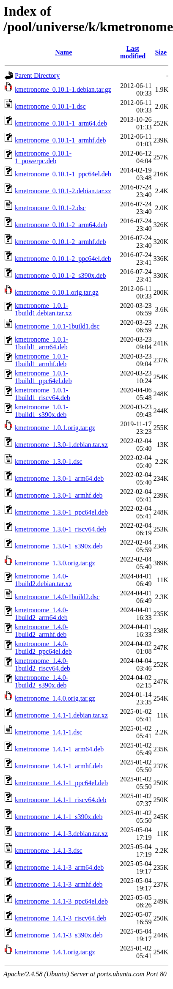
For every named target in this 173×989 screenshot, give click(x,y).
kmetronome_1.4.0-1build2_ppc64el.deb (43, 647)
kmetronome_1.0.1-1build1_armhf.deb (41, 360)
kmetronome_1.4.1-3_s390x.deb (59, 935)
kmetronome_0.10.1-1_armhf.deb (60, 140)
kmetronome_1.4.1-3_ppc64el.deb (61, 901)
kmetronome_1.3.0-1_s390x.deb (59, 546)
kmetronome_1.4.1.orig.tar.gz (55, 952)
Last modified (133, 52)
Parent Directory (37, 75)
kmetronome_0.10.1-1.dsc (50, 106)
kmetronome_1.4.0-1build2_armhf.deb (41, 630)
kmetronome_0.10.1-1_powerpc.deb (43, 157)
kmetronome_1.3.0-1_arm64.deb (59, 478)
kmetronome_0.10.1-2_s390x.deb (60, 275)
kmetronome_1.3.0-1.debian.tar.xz (61, 444)
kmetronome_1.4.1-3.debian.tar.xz (61, 833)
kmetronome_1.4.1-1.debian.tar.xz (61, 715)
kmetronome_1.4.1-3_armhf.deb (59, 884)
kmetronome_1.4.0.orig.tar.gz (55, 698)
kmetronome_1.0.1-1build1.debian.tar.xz (43, 309)
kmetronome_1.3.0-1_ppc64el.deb (61, 512)
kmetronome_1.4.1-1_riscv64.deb (60, 799)
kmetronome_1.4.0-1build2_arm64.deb (41, 613)
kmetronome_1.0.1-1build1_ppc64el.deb (43, 377)
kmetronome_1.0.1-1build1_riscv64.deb (42, 393)
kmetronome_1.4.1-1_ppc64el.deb (61, 782)
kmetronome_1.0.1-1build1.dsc (57, 326)
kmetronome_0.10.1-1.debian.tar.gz (63, 89)
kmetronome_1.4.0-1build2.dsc (57, 596)
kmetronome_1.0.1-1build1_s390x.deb (41, 410)
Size (161, 52)
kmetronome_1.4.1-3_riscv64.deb (60, 918)
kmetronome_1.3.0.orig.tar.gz (55, 563)
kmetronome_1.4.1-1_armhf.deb (59, 766)
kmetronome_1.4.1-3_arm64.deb (59, 867)
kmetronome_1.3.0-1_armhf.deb (59, 495)
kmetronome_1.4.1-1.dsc (48, 732)
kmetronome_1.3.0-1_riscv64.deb (60, 529)
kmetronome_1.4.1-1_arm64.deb (59, 749)
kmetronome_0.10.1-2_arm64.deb (61, 224)
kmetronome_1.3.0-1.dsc (48, 461)
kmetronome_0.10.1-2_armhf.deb (60, 241)
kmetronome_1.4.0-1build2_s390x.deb (41, 681)
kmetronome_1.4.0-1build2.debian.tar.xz (43, 580)
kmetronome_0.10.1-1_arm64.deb (61, 123)
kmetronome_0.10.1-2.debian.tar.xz (63, 191)
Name (63, 52)
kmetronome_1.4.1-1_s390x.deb (59, 816)
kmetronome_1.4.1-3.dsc (48, 850)
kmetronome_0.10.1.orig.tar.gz (57, 292)
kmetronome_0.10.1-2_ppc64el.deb (63, 258)
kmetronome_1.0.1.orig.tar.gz (55, 427)
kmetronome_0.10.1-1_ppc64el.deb (63, 174)
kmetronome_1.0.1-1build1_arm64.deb (41, 343)
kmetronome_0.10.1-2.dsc (50, 207)
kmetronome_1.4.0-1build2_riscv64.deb (42, 664)
